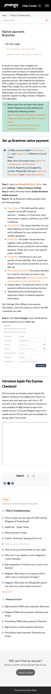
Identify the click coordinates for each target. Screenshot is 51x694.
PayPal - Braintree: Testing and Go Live (23, 538)
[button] (40, 6)
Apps (4, 15)
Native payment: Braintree (17, 543)
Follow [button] (6, 499)
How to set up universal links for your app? (25, 549)
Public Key (12, 239)
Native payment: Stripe (16, 532)
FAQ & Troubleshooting (20, 15)
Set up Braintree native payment (21, 48)
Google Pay (21, 153)
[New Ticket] (25, 672)
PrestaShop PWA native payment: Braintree (26, 621)
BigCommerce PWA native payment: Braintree (27, 606)
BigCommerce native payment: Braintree (24, 626)
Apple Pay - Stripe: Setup (17, 527)
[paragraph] (25, 268)
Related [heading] (14, 599)
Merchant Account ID (17, 270)
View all (7, 591)
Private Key (12, 256)
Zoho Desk (31, 690)
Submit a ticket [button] (25, 672)
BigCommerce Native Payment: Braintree (27, 114)
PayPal (34, 150)
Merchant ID (13, 225)
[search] (25, 20)
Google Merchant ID (34, 174)
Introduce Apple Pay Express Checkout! (24, 54)
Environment (13, 208)
